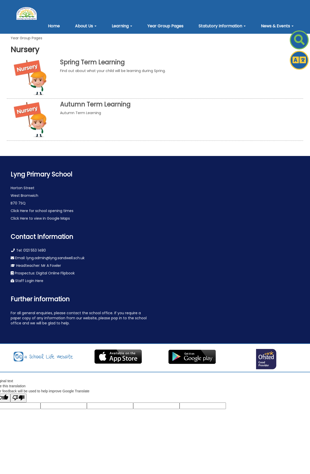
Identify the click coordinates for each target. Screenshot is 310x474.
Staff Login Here (28, 280)
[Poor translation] (18, 398)
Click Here (20, 210)
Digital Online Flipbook (55, 273)
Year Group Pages (26, 38)
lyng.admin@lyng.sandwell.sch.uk (55, 257)
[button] (85, 26)
